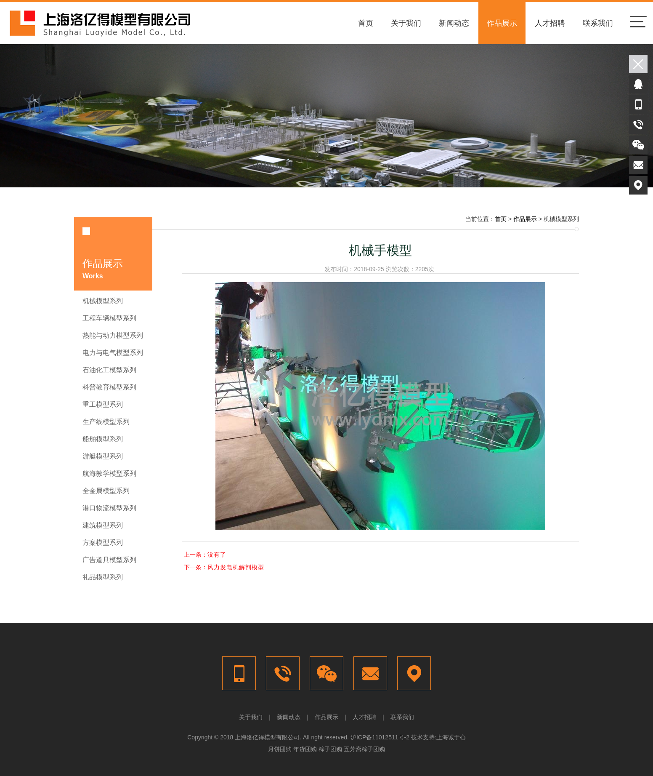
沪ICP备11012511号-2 (379, 737)
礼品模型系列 (102, 577)
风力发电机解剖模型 (235, 567)
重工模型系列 (102, 404)
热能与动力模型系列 (112, 335)
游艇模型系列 (102, 456)
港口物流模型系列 (109, 508)
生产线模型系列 (106, 421)
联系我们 (598, 23)
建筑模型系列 (102, 525)
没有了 (216, 554)
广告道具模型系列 (109, 559)
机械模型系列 (102, 300)
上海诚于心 (451, 737)
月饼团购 (280, 749)
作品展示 (502, 23)
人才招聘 (550, 23)
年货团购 (305, 749)
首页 (365, 23)
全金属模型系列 (106, 490)
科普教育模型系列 (109, 387)
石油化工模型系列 (109, 369)
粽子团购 (330, 749)
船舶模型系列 (102, 439)
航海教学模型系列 (109, 473)
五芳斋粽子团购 (364, 749)
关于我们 (406, 23)
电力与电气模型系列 (112, 352)
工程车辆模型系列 (109, 318)
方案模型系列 (102, 542)
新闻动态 (454, 23)
